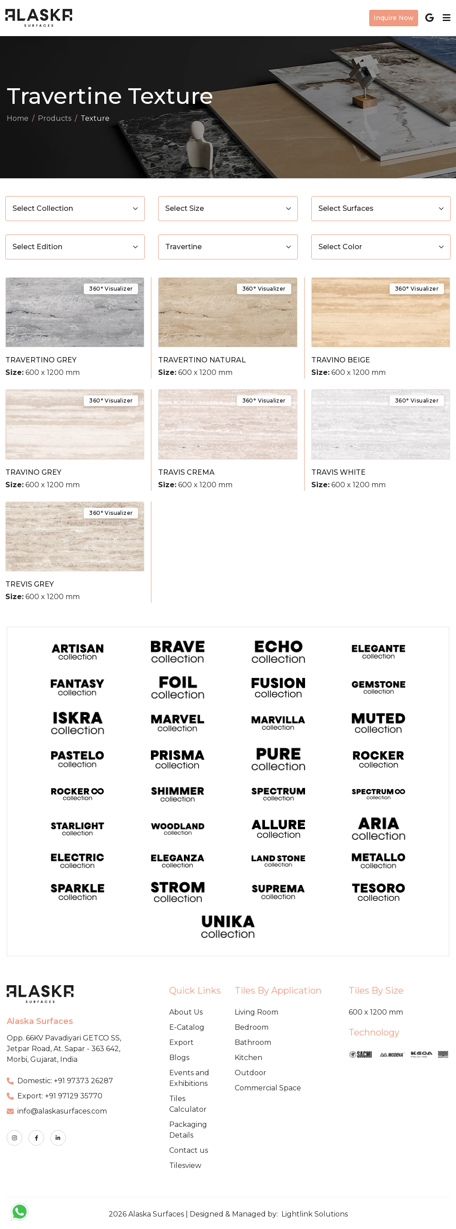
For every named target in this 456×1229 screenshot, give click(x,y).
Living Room (256, 1012)
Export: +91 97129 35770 (54, 1096)
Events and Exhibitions (189, 1078)
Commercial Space (268, 1088)
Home (17, 118)
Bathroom (253, 1042)
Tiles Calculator (188, 1104)
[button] (19, 1211)
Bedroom (252, 1027)
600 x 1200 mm (376, 1012)
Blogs (179, 1057)
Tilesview (185, 1165)
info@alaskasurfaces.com (57, 1111)
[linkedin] (58, 1138)
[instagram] (14, 1138)
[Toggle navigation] (444, 18)
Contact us (188, 1150)
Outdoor (250, 1073)
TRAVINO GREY (33, 472)
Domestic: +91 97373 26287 (60, 1081)
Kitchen (248, 1057)
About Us (186, 1012)
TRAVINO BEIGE (340, 360)
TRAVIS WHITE (338, 472)
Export (181, 1042)
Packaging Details (188, 1129)
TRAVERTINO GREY (41, 360)
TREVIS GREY (29, 584)
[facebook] (36, 1138)
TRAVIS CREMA (186, 472)
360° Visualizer (111, 288)
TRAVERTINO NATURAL (202, 360)
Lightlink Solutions (314, 1214)
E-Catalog (186, 1027)
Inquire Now (394, 18)
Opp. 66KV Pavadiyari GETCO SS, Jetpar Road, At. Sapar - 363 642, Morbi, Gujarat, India (64, 1049)
